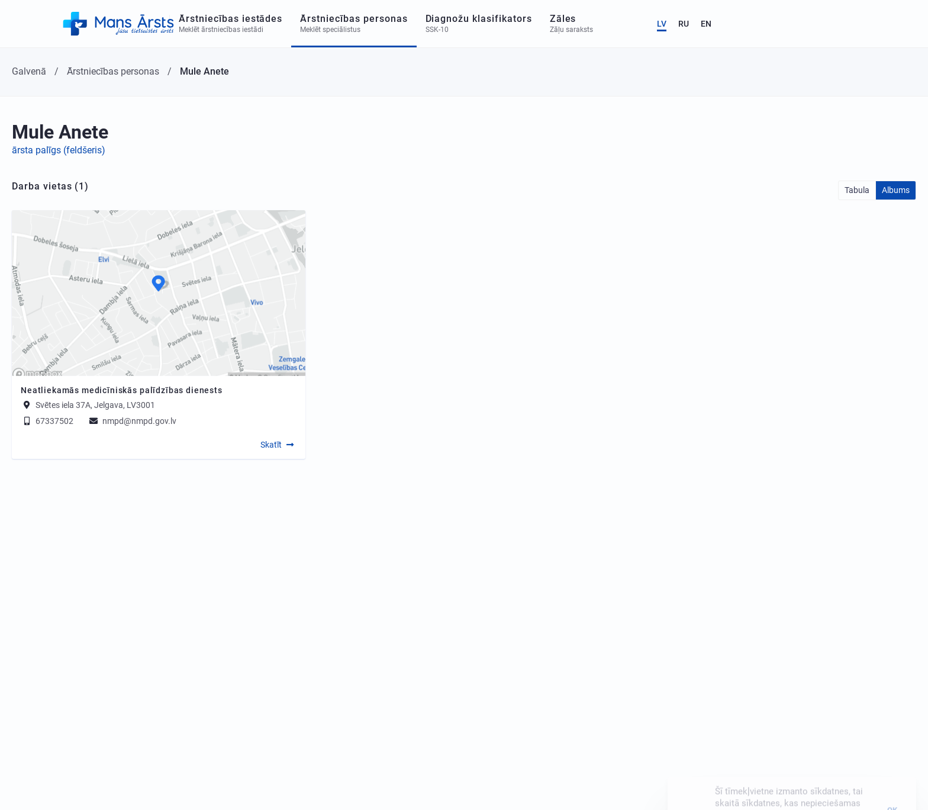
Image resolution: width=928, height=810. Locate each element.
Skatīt (271, 444)
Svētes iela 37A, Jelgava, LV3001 (95, 405)
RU (870, 23)
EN (893, 23)
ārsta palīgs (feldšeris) (58, 150)
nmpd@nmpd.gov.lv (132, 421)
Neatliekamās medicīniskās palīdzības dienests (122, 390)
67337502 (47, 421)
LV (848, 23)
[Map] (158, 293)
